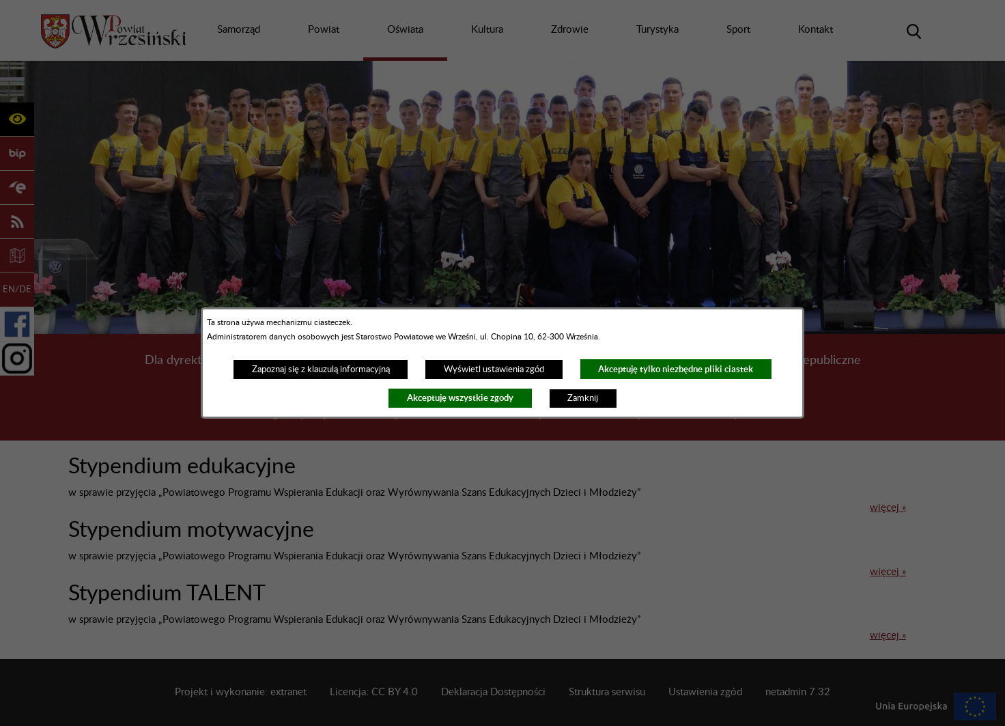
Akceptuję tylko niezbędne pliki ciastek (675, 369)
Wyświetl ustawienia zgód (494, 369)
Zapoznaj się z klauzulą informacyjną (321, 369)
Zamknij (582, 398)
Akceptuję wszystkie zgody (460, 398)
